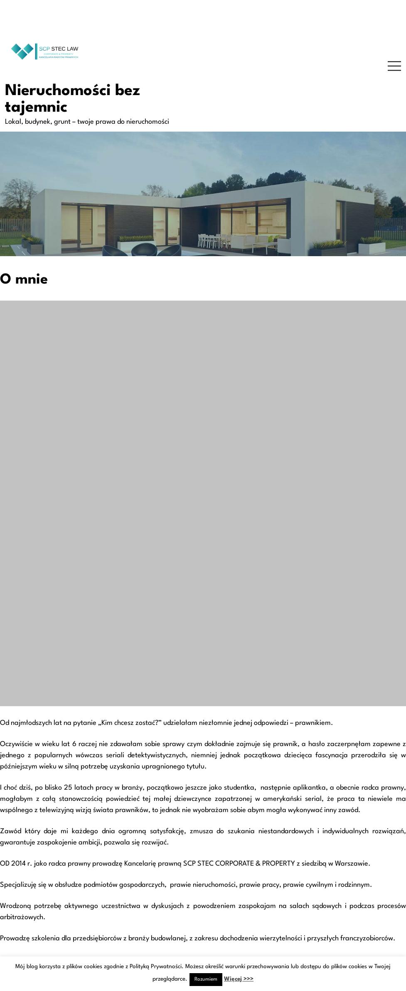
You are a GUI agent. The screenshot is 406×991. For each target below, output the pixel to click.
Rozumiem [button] (205, 979)
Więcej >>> (238, 979)
